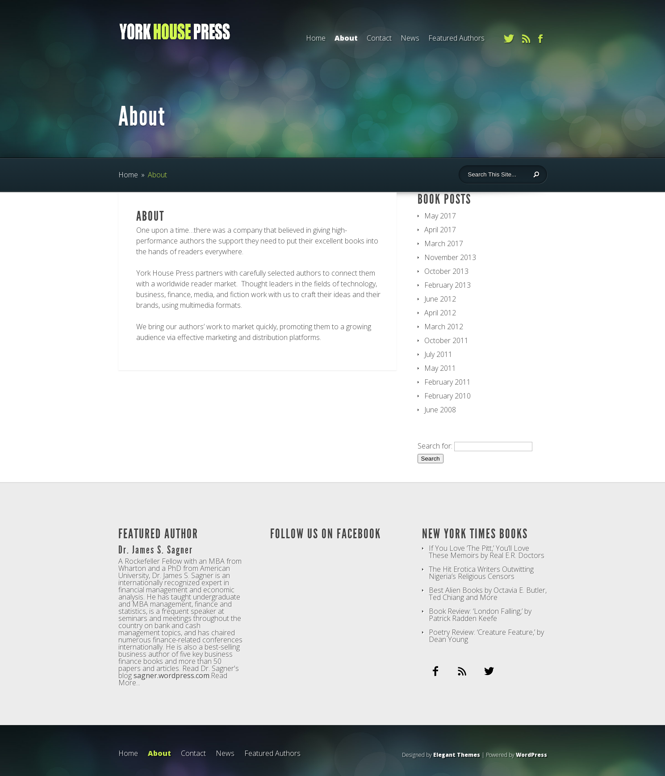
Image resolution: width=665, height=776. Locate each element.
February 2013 (447, 285)
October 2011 (446, 340)
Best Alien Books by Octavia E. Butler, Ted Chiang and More (488, 593)
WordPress (531, 755)
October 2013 (446, 271)
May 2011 (440, 368)
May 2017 (440, 216)
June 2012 (440, 299)
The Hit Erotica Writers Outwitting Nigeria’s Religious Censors (481, 572)
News (410, 38)
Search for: (435, 446)
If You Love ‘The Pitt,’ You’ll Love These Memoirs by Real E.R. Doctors (486, 551)
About (346, 38)
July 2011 (438, 354)
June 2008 (440, 410)
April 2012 (440, 313)
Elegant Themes (456, 755)
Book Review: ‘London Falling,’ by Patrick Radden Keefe (480, 614)
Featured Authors (456, 38)
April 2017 (440, 230)
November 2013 (450, 257)
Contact (379, 38)
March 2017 (443, 243)
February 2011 (447, 382)
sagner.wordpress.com (171, 675)
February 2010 (447, 396)
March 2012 (443, 326)
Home (316, 38)
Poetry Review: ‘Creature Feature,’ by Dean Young (486, 635)
